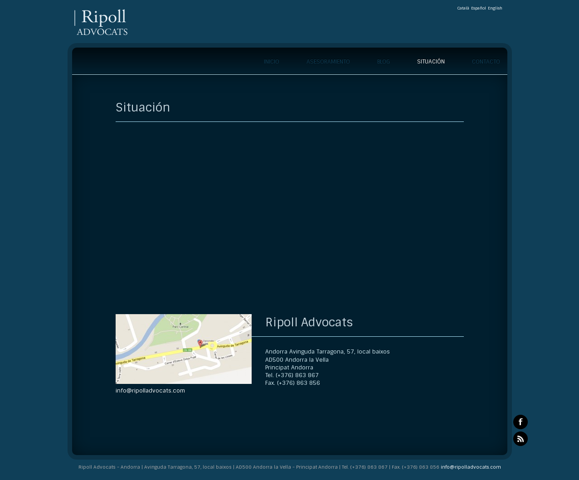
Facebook (520, 422)
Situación (431, 61)
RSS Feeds (520, 439)
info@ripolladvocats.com (150, 390)
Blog (383, 61)
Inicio (271, 61)
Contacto (486, 61)
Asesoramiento (328, 61)
